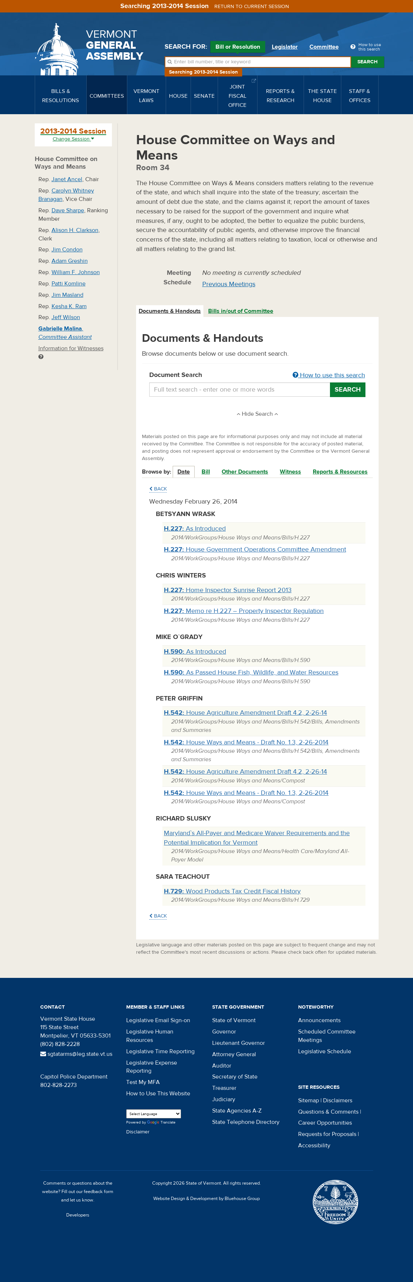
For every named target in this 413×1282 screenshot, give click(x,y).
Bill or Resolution (237, 48)
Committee (324, 47)
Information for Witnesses (71, 352)
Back (158, 489)
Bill (206, 471)
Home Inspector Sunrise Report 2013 (228, 590)
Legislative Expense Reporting (151, 1067)
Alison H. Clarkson (75, 230)
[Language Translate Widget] (153, 1113)
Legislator (285, 47)
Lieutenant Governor (238, 1043)
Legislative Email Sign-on (158, 1020)
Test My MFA (143, 1082)
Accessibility (314, 1145)
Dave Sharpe (68, 210)
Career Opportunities (325, 1122)
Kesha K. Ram (69, 306)
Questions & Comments (328, 1111)
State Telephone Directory (245, 1122)
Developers (77, 1215)
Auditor (221, 1065)
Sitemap (308, 1100)
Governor (224, 1031)
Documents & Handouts (170, 311)
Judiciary (223, 1099)
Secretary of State (235, 1076)
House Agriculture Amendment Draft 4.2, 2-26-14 (245, 713)
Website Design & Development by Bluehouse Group (206, 1198)
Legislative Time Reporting (160, 1051)
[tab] (170, 311)
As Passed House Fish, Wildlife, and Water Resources (251, 672)
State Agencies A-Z (237, 1110)
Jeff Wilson (66, 317)
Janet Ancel (67, 179)
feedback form (98, 1192)
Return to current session (251, 6)
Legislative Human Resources (149, 1036)
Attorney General (234, 1054)
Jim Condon (67, 249)
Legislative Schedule (324, 1051)
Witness (290, 471)
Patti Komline (69, 283)
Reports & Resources (340, 471)
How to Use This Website (158, 1093)
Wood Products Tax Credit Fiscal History (232, 891)
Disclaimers (337, 1100)
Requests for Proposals (327, 1134)
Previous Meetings (228, 284)
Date (183, 471)
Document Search (257, 375)
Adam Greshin (70, 261)
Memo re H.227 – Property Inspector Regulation (244, 611)
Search (367, 62)
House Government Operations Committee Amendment (255, 549)
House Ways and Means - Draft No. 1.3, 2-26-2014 (246, 742)
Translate (161, 1122)
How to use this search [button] (329, 375)
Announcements (319, 1020)
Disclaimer (138, 1132)
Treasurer (224, 1088)
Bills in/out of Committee (240, 311)
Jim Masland (67, 295)
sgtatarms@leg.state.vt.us (76, 1054)
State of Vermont (234, 1020)
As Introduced (195, 528)
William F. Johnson (76, 272)
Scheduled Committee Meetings (327, 1036)
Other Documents (245, 471)
